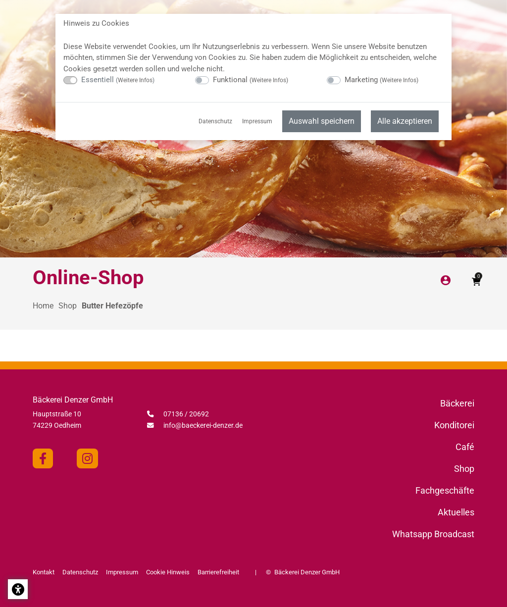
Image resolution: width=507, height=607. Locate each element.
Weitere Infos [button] (135, 80)
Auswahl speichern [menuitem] (322, 121)
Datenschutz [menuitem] (215, 121)
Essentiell (117, 79)
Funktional (250, 79)
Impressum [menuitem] (257, 121)
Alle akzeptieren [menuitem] (404, 121)
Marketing (381, 79)
